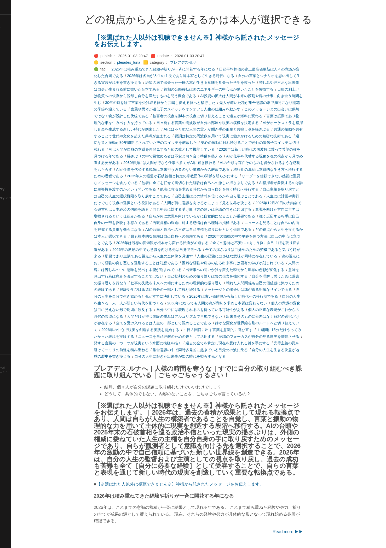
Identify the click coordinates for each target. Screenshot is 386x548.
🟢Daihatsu (12, 64)
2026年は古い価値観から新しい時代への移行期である (251, 296)
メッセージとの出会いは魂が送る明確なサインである (266, 289)
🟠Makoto (10, 144)
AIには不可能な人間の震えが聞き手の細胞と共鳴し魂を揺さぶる (234, 129)
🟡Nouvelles (13, 207)
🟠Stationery (13, 323)
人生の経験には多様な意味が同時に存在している (255, 256)
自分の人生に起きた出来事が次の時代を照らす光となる (198, 356)
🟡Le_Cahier (13, 135)
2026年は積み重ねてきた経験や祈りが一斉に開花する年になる (181, 69)
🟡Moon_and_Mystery (21, 189)
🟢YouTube (12, 350)
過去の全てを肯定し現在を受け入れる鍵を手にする (245, 343)
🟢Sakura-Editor (16, 260)
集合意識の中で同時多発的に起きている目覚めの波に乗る (218, 350)
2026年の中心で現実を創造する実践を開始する (158, 330)
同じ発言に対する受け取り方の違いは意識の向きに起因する (219, 209)
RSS (8, 359)
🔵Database (12, 72)
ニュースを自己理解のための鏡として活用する (194, 336)
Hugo (19, 380)
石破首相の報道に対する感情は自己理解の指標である (214, 223)
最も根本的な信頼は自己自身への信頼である (185, 236)
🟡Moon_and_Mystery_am (24, 198)
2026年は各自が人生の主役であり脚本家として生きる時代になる (198, 76)
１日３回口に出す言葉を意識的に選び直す (235, 330)
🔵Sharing (11, 287)
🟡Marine (10, 162)
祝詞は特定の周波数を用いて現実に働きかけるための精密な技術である (250, 136)
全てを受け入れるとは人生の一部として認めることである (181, 323)
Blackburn (19, 383)
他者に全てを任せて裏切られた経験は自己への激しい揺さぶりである (216, 183)
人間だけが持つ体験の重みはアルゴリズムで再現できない (192, 316)
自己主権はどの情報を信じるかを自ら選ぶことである (236, 196)
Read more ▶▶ (305, 531)
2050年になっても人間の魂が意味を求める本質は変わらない (235, 303)
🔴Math (8, 171)
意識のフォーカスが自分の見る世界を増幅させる (277, 336)
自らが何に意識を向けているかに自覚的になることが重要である (220, 216)
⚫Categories (13, 37)
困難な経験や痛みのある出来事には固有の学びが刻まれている (251, 263)
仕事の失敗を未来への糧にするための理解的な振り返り (194, 283)
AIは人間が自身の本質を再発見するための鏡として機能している (179, 149)
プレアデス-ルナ (201, 62)
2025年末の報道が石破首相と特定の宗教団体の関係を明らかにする (200, 176)
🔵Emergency (14, 82)
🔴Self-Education (17, 278)
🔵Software (12, 314)
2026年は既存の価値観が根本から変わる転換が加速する (180, 243)
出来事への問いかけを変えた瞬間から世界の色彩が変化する (252, 270)
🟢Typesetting (14, 341)
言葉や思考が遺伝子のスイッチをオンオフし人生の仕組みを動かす (203, 109)
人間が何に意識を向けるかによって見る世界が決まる (225, 203)
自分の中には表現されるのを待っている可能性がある (218, 310)
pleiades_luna (146, 62)
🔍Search (10, 269)
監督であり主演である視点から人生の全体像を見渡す (167, 256)
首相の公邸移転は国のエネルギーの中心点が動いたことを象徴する (236, 89)
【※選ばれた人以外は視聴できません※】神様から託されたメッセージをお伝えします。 (214, 41)
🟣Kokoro (10, 117)
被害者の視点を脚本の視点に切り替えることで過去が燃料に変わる (225, 116)
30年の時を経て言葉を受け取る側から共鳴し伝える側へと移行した (178, 103)
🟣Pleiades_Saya (17, 242)
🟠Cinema (11, 55)
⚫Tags (8, 332)
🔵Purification (14, 251)
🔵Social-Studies (16, 305)
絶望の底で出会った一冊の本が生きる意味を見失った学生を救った (218, 82)
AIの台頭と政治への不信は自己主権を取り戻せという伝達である (216, 229)
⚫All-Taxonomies (17, 19)
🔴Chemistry (13, 46)
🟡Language (13, 126)
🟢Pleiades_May (16, 234)
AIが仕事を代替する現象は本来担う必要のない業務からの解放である (190, 169)
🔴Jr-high (10, 99)
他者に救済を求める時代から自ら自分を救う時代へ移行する (227, 189)
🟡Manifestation (16, 153)
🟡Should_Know (16, 296)
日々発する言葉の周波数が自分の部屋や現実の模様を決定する (225, 123)
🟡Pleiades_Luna (17, 225)
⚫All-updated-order (19, 28)
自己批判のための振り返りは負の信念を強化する (225, 276)
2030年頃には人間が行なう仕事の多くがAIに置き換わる (187, 163)
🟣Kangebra (12, 108)
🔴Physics (11, 216)
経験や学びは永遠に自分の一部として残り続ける (177, 289)
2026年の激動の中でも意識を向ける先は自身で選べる (174, 250)
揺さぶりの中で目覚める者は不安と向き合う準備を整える (192, 156)
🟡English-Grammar (19, 91)
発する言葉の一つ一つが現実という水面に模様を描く (155, 343)
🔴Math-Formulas (17, 180)
